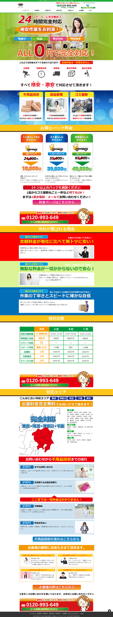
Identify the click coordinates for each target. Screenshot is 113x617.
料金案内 (37, 11)
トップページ (25, 11)
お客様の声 (48, 11)
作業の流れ (59, 11)
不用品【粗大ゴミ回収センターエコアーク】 (55, 616)
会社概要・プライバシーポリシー (70, 613)
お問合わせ (71, 11)
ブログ (90, 11)
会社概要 (81, 11)
